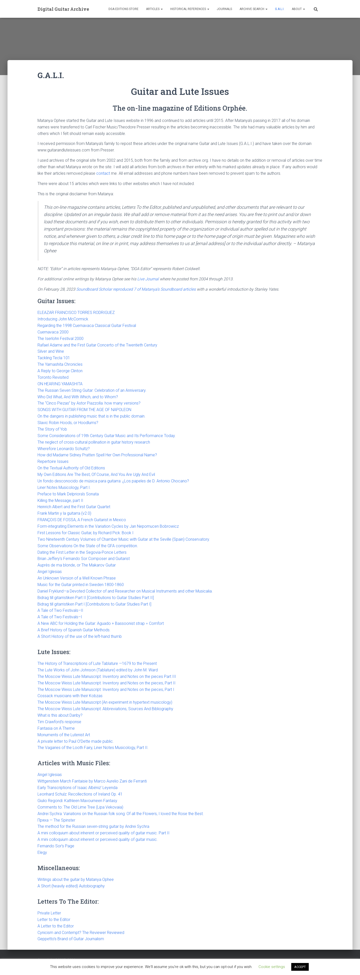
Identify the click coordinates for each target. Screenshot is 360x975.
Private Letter (49, 913)
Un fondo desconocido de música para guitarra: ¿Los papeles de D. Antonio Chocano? (113, 481)
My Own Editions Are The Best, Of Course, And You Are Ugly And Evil (96, 474)
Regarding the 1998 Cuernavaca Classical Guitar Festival (87, 325)
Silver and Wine (51, 351)
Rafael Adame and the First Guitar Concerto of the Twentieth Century (97, 345)
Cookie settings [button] (271, 966)
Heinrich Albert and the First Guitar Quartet (74, 506)
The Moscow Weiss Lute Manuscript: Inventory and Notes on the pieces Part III (107, 676)
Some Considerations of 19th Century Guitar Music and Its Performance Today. (107, 435)
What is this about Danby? (60, 715)
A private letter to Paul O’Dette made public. (76, 741)
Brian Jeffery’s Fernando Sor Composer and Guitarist (84, 558)
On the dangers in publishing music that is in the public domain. (92, 416)
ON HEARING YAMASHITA (60, 383)
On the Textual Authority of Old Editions (71, 468)
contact (103, 173)
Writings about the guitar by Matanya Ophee (76, 879)
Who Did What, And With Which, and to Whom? (78, 397)
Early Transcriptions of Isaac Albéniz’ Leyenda (78, 787)
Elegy (42, 852)
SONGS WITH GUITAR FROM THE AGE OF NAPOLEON (84, 409)
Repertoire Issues (53, 461)
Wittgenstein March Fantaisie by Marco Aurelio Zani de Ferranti (92, 781)
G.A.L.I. (279, 9)
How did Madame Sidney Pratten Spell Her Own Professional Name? (97, 455)
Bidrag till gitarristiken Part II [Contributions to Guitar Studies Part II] (96, 597)
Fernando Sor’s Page (56, 846)
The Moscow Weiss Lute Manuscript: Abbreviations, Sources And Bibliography (105, 708)
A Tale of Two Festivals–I (60, 617)
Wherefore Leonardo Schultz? (64, 448)
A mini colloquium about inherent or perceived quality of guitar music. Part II (104, 833)
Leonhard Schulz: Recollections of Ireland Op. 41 (80, 794)
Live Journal (148, 279)
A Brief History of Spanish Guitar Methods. (74, 630)
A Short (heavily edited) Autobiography (71, 886)
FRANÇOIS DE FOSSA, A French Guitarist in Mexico (82, 519)
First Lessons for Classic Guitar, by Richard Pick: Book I (86, 532)
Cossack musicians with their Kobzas (70, 695)
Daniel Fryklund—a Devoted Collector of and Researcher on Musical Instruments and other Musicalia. (125, 591)
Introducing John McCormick (63, 319)
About (298, 9)
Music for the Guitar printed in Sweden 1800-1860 (81, 584)
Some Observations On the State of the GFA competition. (88, 545)
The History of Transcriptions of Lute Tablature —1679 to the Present (97, 663)
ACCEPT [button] (300, 967)
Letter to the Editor (54, 919)
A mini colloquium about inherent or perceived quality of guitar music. (98, 839)
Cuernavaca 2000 (53, 332)
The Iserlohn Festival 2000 (61, 338)
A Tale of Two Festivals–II (60, 610)
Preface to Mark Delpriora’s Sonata (68, 494)
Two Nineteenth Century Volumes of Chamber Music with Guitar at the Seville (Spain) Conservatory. (124, 539)
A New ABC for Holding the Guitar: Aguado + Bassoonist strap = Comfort (101, 623)
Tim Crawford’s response (60, 721)
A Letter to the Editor (56, 926)
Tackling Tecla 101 (54, 357)
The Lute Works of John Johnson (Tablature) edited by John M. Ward (98, 670)
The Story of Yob (52, 429)
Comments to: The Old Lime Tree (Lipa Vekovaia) (80, 807)
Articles (154, 9)
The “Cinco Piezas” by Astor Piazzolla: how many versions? (89, 403)
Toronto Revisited (53, 377)
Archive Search (254, 9)
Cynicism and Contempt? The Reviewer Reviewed (81, 932)
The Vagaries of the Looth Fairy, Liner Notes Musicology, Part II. (93, 747)
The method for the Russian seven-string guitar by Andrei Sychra (93, 826)
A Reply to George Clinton (60, 370)
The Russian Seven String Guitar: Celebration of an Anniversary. (92, 390)
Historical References (189, 9)
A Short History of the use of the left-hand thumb (80, 636)
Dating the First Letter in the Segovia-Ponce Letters (83, 552)
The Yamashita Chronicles (60, 364)
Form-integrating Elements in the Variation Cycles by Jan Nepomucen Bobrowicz (108, 526)
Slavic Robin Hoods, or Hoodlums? (68, 422)
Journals (224, 9)
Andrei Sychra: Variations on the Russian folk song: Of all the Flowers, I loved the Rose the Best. (121, 813)
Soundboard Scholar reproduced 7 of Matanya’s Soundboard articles (136, 289)
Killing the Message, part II (60, 500)
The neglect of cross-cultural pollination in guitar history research (94, 442)
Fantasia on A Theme (56, 728)
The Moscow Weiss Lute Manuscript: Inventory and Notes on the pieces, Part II (107, 683)
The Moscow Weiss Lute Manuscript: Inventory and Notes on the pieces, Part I (106, 689)
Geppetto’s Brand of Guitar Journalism (71, 938)
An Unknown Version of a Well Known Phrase (77, 578)
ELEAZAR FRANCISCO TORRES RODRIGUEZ (76, 312)
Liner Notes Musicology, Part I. (64, 487)
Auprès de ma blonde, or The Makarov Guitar (77, 565)
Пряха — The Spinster (56, 820)
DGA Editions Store (123, 9)
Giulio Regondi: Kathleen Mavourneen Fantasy (77, 800)
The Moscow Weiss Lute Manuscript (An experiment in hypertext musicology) (105, 702)
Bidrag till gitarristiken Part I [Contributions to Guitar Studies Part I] (94, 604)
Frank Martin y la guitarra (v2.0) (64, 513)
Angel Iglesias (50, 571)
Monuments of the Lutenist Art (64, 734)
